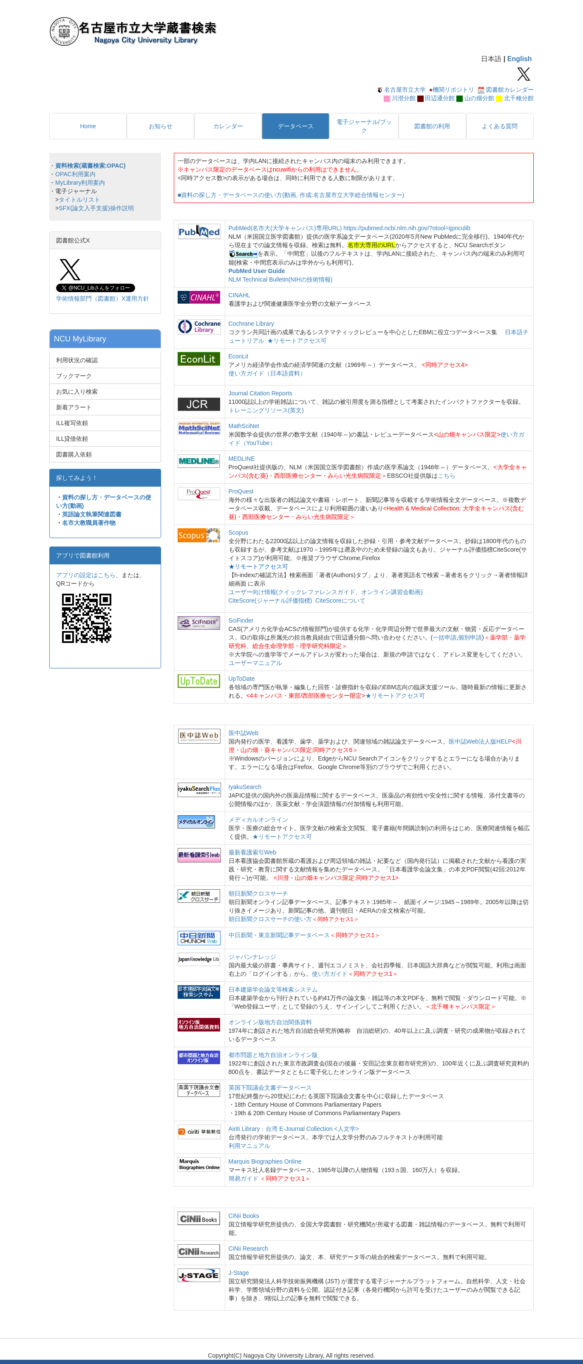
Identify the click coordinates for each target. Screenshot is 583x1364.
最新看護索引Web (253, 852)
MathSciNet (244, 426)
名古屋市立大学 (405, 89)
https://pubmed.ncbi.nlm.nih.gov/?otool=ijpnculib (406, 228)
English (519, 58)
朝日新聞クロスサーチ (258, 893)
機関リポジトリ (453, 89)
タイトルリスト (79, 199)
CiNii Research (248, 1248)
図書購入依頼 (74, 454)
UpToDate (242, 678)
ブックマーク (74, 375)
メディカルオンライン (258, 819)
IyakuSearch (245, 786)
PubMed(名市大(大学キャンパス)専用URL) (285, 228)
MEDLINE (242, 458)
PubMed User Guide (257, 271)
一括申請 (444, 637)
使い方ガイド (330, 973)
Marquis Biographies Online (265, 1161)
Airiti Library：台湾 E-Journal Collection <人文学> (294, 1128)
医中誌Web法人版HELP (480, 741)
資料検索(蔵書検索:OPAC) (90, 165)
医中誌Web (244, 733)
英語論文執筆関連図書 (92, 514)
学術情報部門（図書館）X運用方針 (102, 298)
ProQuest (241, 491)
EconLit (239, 356)
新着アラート (74, 407)
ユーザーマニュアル (255, 662)
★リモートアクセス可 (297, 340)
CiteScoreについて (340, 600)
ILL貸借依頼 (72, 438)
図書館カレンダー (510, 89)
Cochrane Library (251, 323)
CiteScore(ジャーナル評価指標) (270, 600)
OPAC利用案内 (75, 174)
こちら (447, 475)
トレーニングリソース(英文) (266, 410)
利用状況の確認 (77, 360)
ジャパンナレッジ (252, 956)
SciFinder (241, 620)
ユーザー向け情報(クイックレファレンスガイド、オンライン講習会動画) (326, 592)
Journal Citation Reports (260, 393)
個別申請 (470, 637)
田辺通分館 (440, 98)
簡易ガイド (244, 1178)
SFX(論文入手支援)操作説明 (96, 208)
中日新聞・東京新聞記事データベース (279, 935)
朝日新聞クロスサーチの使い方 (270, 919)
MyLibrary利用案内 (80, 182)
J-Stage (239, 1272)
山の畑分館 (479, 98)
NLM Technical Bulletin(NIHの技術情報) (281, 279)
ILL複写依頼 (72, 423)
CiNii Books (244, 1215)
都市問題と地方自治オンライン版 (273, 1054)
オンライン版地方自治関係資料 (270, 1022)
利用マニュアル (249, 1145)
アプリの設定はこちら (86, 575)
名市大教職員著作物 (89, 522)
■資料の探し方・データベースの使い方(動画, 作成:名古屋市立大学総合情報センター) (291, 195)
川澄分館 (404, 98)
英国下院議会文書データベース (270, 1087)
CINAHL (239, 295)
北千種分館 (519, 98)
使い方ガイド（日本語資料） (267, 373)
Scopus (239, 532)
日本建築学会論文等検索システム (273, 989)
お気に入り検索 (77, 391)
